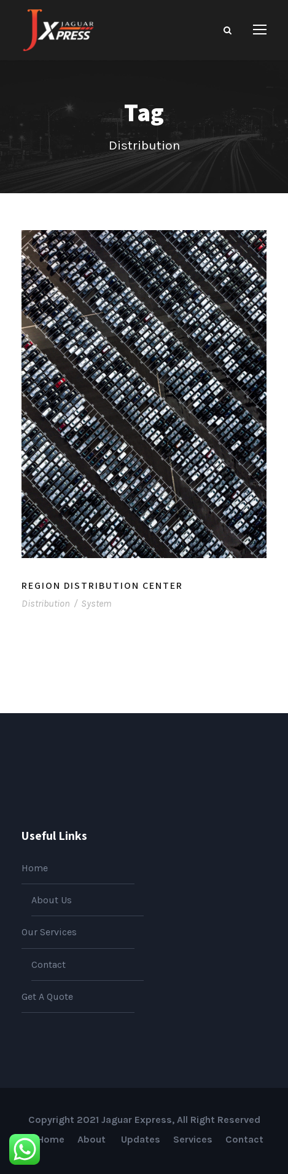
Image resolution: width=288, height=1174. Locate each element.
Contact (48, 964)
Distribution (45, 603)
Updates (140, 1139)
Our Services (49, 932)
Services (192, 1139)
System (96, 603)
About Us (51, 900)
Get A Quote (47, 996)
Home (34, 868)
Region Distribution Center (102, 585)
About (92, 1139)
